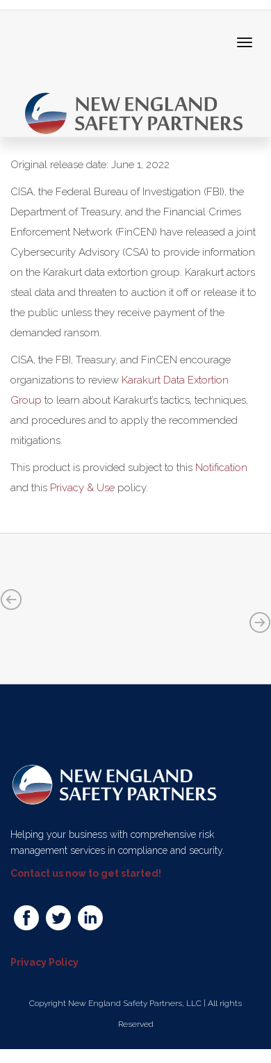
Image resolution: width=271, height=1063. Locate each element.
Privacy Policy (44, 962)
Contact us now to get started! (85, 873)
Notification (221, 467)
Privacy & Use (82, 487)
